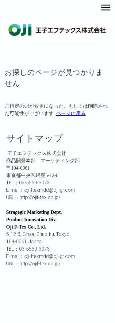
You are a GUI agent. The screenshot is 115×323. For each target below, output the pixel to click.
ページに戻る (71, 113)
